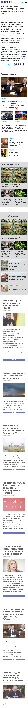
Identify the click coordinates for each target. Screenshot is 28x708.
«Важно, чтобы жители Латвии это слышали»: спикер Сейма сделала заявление (16, 143)
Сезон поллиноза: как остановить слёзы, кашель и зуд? (18, 289)
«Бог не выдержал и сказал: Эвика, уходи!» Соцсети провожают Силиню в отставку (14, 550)
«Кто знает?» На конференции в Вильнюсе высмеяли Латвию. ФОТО (13, 429)
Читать (14, 359)
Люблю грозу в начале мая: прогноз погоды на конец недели (14, 375)
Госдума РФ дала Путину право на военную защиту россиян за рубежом (13, 677)
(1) (17, 145)
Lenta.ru (19, 33)
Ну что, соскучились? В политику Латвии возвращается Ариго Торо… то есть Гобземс (13, 104)
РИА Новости (21, 54)
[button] (26, 2)
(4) (12, 131)
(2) (17, 108)
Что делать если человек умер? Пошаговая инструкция (6, 201)
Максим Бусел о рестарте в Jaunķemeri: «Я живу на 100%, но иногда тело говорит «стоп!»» (18, 279)
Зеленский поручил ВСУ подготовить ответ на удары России (16, 154)
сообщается (10, 31)
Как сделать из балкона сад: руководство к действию (11, 185)
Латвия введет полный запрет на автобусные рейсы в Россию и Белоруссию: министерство (7, 127)
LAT (22, 2)
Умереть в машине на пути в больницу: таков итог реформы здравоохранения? (21, 127)
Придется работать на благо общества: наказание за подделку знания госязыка (14, 488)
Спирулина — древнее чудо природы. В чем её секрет (20, 201)
